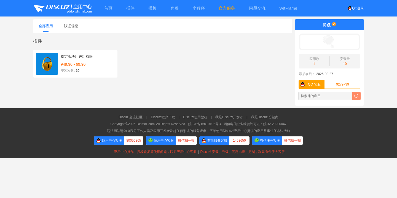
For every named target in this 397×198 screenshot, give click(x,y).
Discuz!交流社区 (131, 117)
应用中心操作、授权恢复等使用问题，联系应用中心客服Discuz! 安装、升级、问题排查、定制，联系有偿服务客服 (198, 152)
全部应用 (46, 28)
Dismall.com (146, 124)
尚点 (327, 25)
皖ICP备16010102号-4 (204, 124)
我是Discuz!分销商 (264, 117)
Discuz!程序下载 (163, 117)
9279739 (324, 84)
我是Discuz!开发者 (229, 117)
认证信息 (71, 26)
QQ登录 (356, 8)
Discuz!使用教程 (195, 117)
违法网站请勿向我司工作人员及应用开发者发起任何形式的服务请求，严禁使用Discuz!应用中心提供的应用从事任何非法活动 (198, 131)
